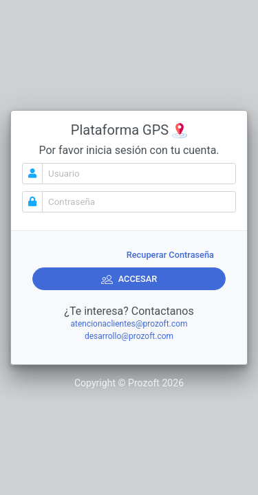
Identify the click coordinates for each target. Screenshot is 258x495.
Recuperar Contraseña (170, 255)
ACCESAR (129, 279)
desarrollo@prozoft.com (129, 336)
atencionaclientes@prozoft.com (128, 324)
